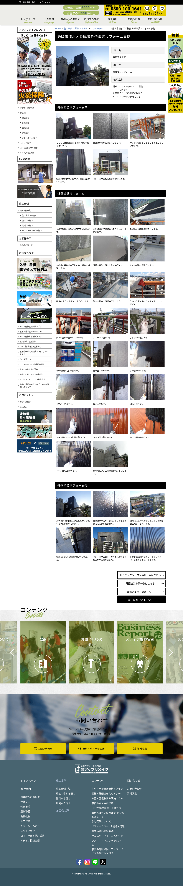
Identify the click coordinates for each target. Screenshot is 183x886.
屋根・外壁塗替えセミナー (106, 793)
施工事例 (112, 21)
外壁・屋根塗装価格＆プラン (107, 789)
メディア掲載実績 (30, 841)
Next (167, 650)
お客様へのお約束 (70, 21)
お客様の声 (134, 21)
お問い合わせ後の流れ (104, 831)
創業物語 (25, 122)
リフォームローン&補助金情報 (108, 826)
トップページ (28, 21)
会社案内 (49, 21)
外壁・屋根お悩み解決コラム (107, 798)
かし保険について (101, 821)
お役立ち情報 (91, 21)
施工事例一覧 (63, 789)
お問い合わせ (155, 21)
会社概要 (25, 127)
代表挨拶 (25, 117)
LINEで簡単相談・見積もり (106, 808)
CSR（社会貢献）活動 (32, 836)
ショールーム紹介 (29, 137)
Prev (11, 654)
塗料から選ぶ (63, 798)
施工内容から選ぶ (65, 793)
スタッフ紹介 (27, 831)
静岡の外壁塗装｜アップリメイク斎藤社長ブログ (107, 851)
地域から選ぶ (63, 803)
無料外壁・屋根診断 (102, 803)
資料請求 (132, 793)
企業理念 (25, 132)
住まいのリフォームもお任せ (107, 836)
